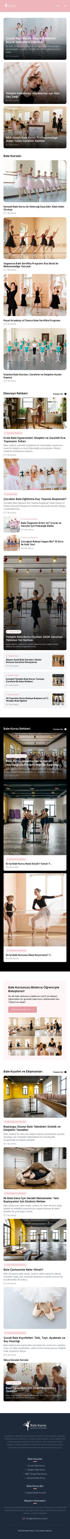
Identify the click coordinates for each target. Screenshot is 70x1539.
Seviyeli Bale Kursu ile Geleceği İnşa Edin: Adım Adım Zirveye (34, 208)
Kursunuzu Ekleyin (22, 1010)
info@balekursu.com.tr (37, 1518)
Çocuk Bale (11, 494)
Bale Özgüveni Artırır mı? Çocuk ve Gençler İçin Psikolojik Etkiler (41, 524)
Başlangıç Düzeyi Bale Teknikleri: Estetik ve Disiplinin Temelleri (32, 1128)
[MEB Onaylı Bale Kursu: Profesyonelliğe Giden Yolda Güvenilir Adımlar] (35, 127)
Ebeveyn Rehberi (13, 433)
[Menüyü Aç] (65, 6)
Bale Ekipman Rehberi (15, 1122)
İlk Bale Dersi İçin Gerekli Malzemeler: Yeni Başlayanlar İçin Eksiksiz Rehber (31, 1200)
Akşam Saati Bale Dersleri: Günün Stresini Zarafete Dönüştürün (23, 661)
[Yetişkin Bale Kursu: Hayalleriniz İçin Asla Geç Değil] (35, 83)
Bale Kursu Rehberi (16, 756)
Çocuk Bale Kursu (35, 1465)
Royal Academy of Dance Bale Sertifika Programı (32, 320)
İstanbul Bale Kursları (35, 1492)
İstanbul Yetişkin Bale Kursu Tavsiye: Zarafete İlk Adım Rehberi (25, 680)
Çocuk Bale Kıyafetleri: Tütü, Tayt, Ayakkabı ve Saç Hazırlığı (34, 1339)
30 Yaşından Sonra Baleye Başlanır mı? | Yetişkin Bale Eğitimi (27, 699)
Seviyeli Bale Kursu (35, 1478)
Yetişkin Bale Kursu (35, 1469)
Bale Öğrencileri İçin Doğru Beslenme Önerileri (30, 1389)
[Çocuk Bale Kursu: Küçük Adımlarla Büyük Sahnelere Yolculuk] (35, 39)
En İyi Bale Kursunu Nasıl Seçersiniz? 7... (29, 954)
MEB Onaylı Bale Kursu (35, 1474)
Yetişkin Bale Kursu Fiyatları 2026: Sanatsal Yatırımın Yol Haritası (34, 638)
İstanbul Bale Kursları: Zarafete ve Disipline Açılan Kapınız (33, 376)
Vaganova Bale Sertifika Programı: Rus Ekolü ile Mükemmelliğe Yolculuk (31, 265)
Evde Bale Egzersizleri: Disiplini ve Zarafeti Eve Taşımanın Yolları (34, 439)
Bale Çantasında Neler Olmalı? (23, 1269)
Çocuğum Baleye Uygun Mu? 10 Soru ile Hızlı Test (42, 543)
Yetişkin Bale (13, 632)
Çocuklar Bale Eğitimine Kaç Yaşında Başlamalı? (35, 499)
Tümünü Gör (59, 394)
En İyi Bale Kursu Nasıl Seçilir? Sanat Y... (29, 863)
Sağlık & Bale (13, 1383)
